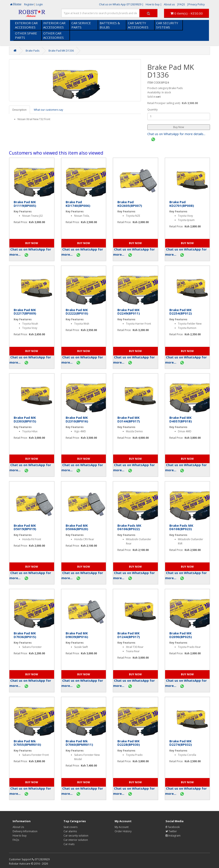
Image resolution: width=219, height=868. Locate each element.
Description (19, 110)
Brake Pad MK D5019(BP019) (25, 527)
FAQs (16, 840)
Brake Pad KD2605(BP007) (129, 204)
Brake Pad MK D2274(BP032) (180, 743)
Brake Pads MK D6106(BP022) (129, 527)
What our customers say (48, 110)
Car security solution (76, 835)
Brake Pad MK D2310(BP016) (77, 419)
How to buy (20, 835)
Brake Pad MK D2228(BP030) (128, 743)
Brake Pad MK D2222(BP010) (77, 312)
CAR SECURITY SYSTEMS (167, 25)
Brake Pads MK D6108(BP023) (181, 527)
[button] (178, 127)
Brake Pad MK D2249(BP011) (128, 312)
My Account (122, 827)
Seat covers (70, 827)
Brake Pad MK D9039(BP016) (77, 635)
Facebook (173, 827)
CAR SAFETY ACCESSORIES (138, 25)
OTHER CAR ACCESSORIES (53, 35)
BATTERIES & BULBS (110, 25)
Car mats (69, 844)
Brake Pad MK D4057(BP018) (180, 419)
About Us (18, 827)
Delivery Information (25, 831)
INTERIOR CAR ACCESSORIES (54, 25)
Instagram (173, 835)
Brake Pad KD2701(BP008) (181, 204)
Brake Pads (32, 50)
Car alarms (70, 831)
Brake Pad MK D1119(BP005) (25, 204)
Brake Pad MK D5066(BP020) (77, 527)
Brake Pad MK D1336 (61, 50)
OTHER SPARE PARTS (26, 35)
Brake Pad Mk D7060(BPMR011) (79, 743)
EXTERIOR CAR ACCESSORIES (26, 25)
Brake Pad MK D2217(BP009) (25, 312)
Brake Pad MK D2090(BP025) (180, 635)
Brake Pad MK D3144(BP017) (128, 419)
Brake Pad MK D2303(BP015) (25, 419)
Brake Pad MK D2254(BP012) (180, 312)
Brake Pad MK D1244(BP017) (128, 635)
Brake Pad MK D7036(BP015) (25, 635)
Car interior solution (76, 840)
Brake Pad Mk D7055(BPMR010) (27, 743)
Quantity (152, 109)
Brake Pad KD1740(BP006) (78, 204)
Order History (123, 831)
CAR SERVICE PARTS (81, 25)
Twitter (171, 831)
